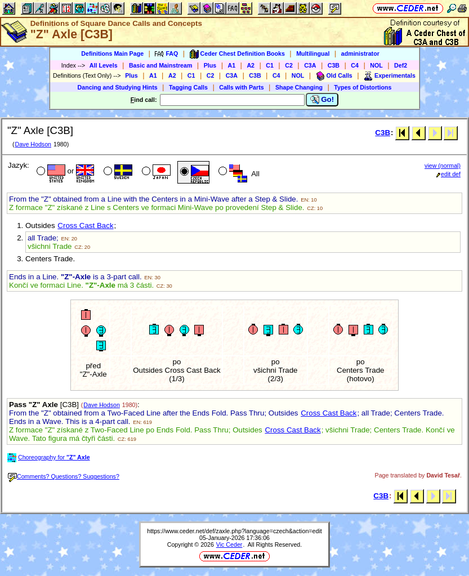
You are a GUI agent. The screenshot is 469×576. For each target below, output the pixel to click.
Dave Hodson (33, 144)
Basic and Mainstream (161, 65)
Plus (210, 65)
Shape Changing (299, 87)
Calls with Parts (241, 87)
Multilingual (312, 53)
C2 (289, 65)
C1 (270, 65)
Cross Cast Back (85, 225)
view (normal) (443, 165)
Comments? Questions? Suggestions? (63, 476)
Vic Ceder (229, 544)
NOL (376, 65)
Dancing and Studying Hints (118, 87)
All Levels (104, 65)
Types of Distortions (362, 87)
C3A (310, 65)
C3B (334, 65)
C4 (355, 65)
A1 (232, 65)
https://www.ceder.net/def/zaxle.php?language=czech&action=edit (234, 531)
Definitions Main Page (112, 53)
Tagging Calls (188, 87)
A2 (250, 65)
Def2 (400, 65)
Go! (322, 99)
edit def (448, 174)
